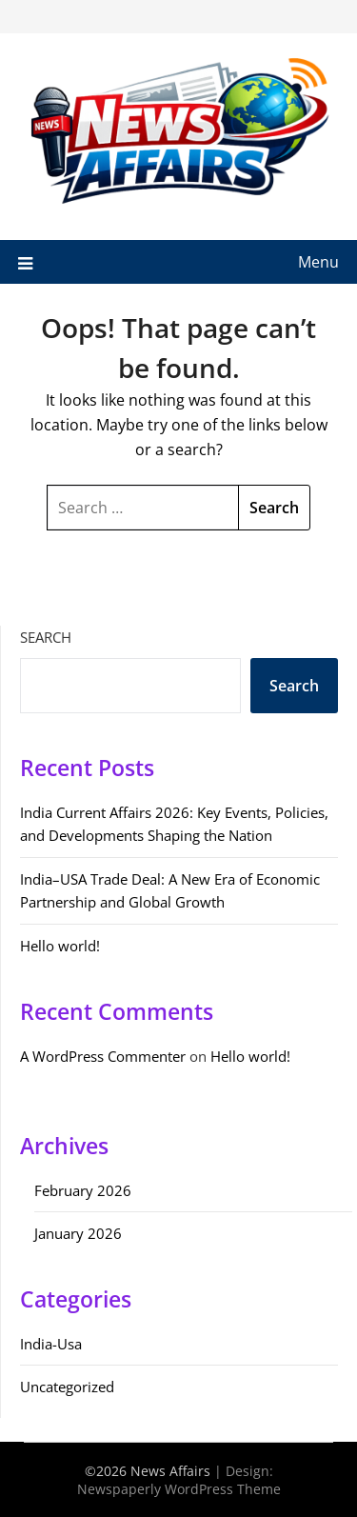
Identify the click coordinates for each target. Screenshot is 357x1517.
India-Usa (51, 1343)
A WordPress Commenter (103, 1056)
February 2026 (82, 1190)
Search (45, 637)
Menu (318, 261)
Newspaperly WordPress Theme (179, 1489)
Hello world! (60, 945)
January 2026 (78, 1233)
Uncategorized (67, 1386)
